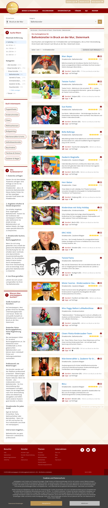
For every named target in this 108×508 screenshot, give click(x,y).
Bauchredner (10, 148)
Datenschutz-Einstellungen (15, 503)
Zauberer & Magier (13, 158)
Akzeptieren (46, 503)
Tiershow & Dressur (13, 153)
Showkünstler (64, 11)
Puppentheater (11, 109)
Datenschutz (7, 455)
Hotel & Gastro (42, 462)
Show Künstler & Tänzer (45, 30)
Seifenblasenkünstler (13, 142)
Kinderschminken (12, 115)
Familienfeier (41, 460)
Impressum (58, 460)
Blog (56, 455)
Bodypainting (11, 131)
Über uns (57, 452)
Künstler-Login (25, 452)
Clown (8, 120)
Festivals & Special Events (45, 464)
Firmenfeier (41, 455)
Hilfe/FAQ (6, 460)
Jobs (56, 457)
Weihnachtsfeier (42, 457)
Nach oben (88, 472)
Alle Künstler (33, 30)
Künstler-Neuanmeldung (27, 455)
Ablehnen (84, 503)
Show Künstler (57, 30)
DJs (86, 11)
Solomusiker (47, 11)
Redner (95, 11)
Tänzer (78, 11)
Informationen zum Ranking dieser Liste (93, 407)
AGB (5, 452)
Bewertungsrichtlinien (10, 457)
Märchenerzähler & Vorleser (16, 137)
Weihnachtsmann (12, 126)
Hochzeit (40, 452)
